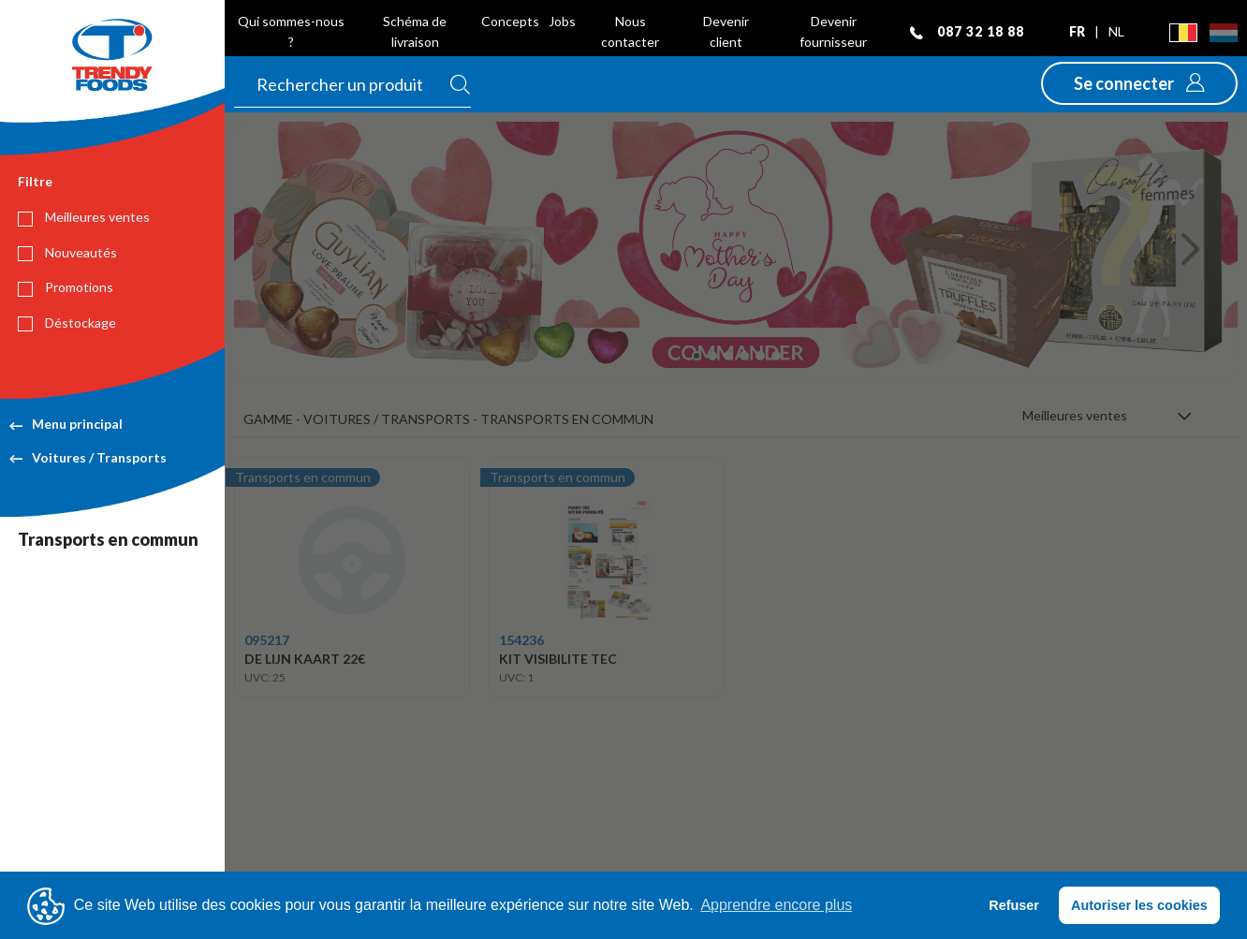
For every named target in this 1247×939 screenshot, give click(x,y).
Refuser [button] (1014, 905)
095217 (266, 640)
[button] (1139, 83)
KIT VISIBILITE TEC (558, 659)
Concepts (510, 21)
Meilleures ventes (84, 217)
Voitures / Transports (88, 457)
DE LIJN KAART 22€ (304, 659)
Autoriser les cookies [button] (1139, 905)
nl (1116, 31)
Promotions (65, 287)
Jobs (562, 21)
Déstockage (67, 323)
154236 (521, 640)
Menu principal (66, 424)
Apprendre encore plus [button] (776, 905)
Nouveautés (67, 252)
